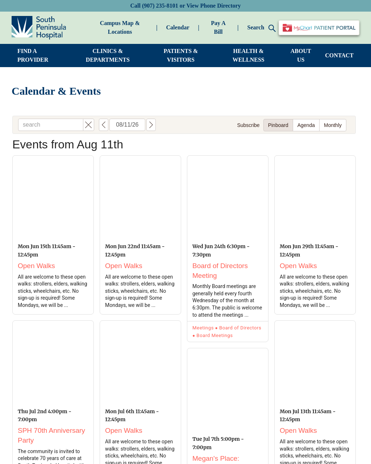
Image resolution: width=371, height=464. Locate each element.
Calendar (177, 27)
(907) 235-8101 (160, 6)
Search (261, 28)
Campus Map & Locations (120, 27)
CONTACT (339, 55)
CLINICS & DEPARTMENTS (108, 55)
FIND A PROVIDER (32, 55)
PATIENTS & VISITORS (180, 55)
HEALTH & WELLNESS (248, 55)
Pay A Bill (218, 27)
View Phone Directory (213, 6)
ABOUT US (301, 55)
